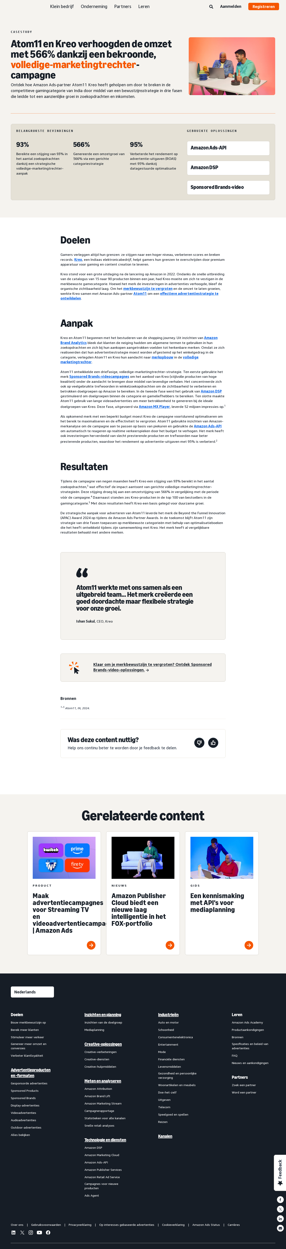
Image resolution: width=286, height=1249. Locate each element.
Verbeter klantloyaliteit (27, 1055)
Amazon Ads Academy (247, 1022)
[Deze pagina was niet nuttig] (199, 743)
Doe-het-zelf (167, 1092)
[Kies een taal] (32, 992)
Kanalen (165, 1136)
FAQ (234, 1055)
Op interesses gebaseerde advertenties (126, 1224)
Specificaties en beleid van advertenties (250, 1046)
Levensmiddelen (169, 1066)
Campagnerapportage (99, 1111)
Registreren (264, 6)
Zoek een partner (244, 1085)
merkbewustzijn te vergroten (147, 288)
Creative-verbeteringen (100, 1052)
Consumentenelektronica (175, 1037)
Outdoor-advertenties (26, 1127)
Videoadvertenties (23, 1112)
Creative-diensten (96, 1059)
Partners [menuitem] (240, 1077)
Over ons (17, 1224)
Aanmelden (230, 6)
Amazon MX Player (154, 406)
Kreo (78, 259)
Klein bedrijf (62, 6)
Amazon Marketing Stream (103, 1103)
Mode (162, 1052)
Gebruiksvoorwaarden (46, 1224)
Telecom (164, 1107)
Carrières (234, 1224)
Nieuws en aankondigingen (250, 1063)
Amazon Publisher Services (103, 1169)
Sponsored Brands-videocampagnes (99, 376)
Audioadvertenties (23, 1120)
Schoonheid (166, 1030)
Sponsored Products (25, 1090)
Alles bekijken (20, 1135)
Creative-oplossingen (103, 1044)
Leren (144, 6)
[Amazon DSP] (204, 168)
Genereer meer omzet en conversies (28, 1046)
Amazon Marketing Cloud (101, 1155)
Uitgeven (164, 1099)
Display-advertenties (25, 1105)
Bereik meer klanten (25, 1030)
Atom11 (140, 293)
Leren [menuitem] (237, 1014)
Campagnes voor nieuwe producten (101, 1186)
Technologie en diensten (105, 1139)
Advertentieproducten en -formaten (30, 1072)
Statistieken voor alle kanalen (104, 1118)
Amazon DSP (211, 391)
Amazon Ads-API (208, 426)
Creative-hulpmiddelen (100, 1066)
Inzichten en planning (102, 1014)
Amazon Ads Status (206, 1224)
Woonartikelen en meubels (177, 1085)
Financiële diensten (171, 1059)
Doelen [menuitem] (17, 1014)
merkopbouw (162, 357)
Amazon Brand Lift (97, 1096)
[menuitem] (32, 1105)
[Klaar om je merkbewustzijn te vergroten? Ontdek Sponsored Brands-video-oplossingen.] (156, 667)
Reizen (162, 1122)
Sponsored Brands (23, 1098)
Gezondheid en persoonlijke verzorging (177, 1075)
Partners (122, 6)
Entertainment (168, 1044)
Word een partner (244, 1092)
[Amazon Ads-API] (208, 149)
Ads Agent (91, 1195)
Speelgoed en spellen (173, 1114)
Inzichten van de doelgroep (103, 1022)
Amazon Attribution (98, 1088)
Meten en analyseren (102, 1081)
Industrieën (168, 1014)
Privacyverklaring (80, 1224)
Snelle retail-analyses (99, 1125)
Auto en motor (168, 1022)
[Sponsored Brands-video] (217, 188)
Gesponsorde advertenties (29, 1083)
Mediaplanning (94, 1030)
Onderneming (94, 6)
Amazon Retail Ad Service (102, 1177)
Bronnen (237, 1037)
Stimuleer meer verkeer (27, 1037)
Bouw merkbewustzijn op (28, 1022)
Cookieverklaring (173, 1224)
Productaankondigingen (248, 1030)
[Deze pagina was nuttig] (213, 743)
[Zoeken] (211, 7)
